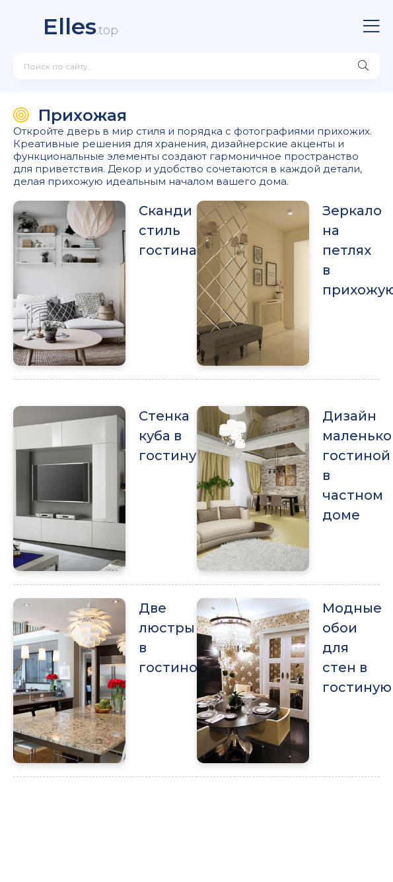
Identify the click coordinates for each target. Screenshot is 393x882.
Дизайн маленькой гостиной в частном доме (351, 465)
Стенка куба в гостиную (168, 435)
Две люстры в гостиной (168, 637)
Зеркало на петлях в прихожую (351, 250)
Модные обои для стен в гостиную (351, 647)
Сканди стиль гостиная (168, 230)
